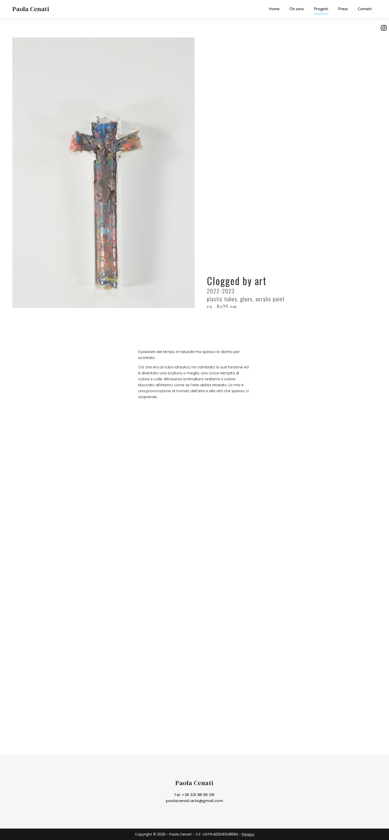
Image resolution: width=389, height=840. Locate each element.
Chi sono (297, 9)
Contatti (365, 9)
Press (343, 9)
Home (274, 9)
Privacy (248, 834)
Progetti (321, 10)
